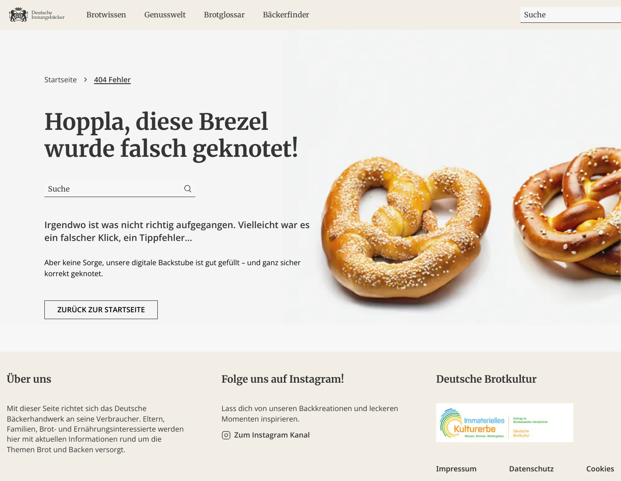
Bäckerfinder (286, 14)
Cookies (600, 469)
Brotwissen (106, 14)
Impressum (456, 469)
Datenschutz (531, 469)
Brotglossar (224, 14)
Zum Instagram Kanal (272, 435)
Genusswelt (165, 14)
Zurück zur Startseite (101, 310)
